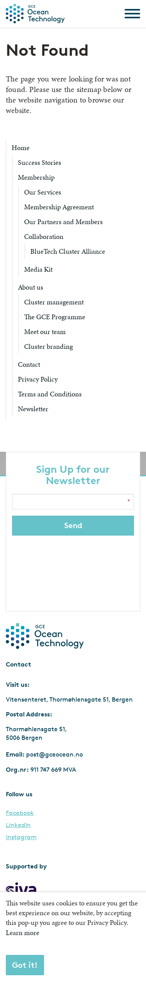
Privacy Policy (38, 379)
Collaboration (43, 236)
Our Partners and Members (63, 221)
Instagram (21, 837)
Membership (36, 177)
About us (30, 287)
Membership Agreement (59, 207)
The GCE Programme (54, 317)
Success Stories (39, 162)
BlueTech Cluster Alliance (67, 251)
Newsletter (33, 409)
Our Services (42, 192)
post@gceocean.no (54, 754)
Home (21, 147)
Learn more (22, 932)
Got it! (25, 965)
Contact (29, 364)
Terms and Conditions (50, 394)
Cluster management (54, 302)
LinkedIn (18, 825)
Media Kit (38, 269)
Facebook (20, 813)
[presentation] (74, 571)
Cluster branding (48, 346)
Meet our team (45, 331)
